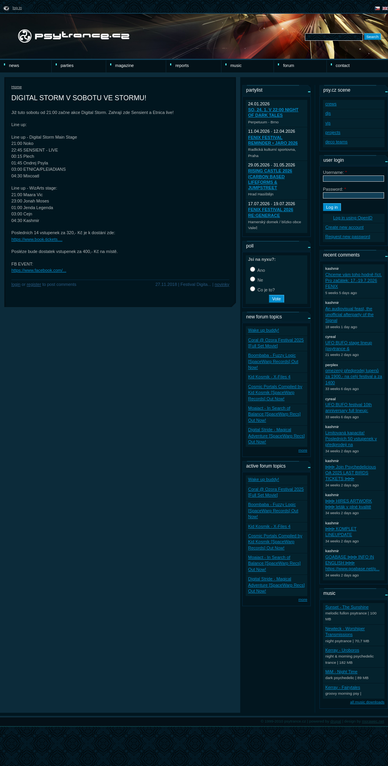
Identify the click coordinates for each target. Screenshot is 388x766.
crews (331, 103)
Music (236, 65)
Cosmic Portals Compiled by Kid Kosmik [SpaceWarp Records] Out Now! (275, 392)
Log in (17, 7)
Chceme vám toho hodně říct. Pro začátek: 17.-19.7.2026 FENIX (353, 280)
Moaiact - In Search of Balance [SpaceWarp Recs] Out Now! (274, 414)
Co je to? (262, 289)
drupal (335, 721)
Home (16, 87)
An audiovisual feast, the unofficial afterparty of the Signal (349, 314)
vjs (327, 123)
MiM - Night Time (341, 671)
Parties (67, 65)
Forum (288, 65)
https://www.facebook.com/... (38, 270)
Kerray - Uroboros (342, 650)
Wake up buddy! (263, 330)
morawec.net (373, 721)
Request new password (347, 236)
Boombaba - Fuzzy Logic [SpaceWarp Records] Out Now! (273, 361)
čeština (377, 8)
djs (328, 113)
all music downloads (367, 702)
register (34, 284)
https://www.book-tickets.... (36, 239)
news (14, 65)
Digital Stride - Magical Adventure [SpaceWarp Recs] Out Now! (276, 435)
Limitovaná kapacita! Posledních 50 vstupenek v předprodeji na (351, 438)
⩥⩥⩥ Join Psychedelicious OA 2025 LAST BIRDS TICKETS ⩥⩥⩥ (350, 472)
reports (182, 65)
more (302, 450)
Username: (335, 172)
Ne (256, 280)
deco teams (336, 141)
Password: (334, 189)
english (385, 8)
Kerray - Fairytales (342, 687)
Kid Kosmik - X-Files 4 (269, 376)
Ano (257, 270)
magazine (124, 65)
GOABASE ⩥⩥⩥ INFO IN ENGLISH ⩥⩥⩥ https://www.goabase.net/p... (352, 563)
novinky (222, 284)
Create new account (344, 227)
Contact (343, 65)
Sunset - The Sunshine (346, 607)
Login (15, 284)
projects (333, 132)
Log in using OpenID (352, 217)
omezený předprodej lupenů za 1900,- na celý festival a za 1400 (353, 376)
